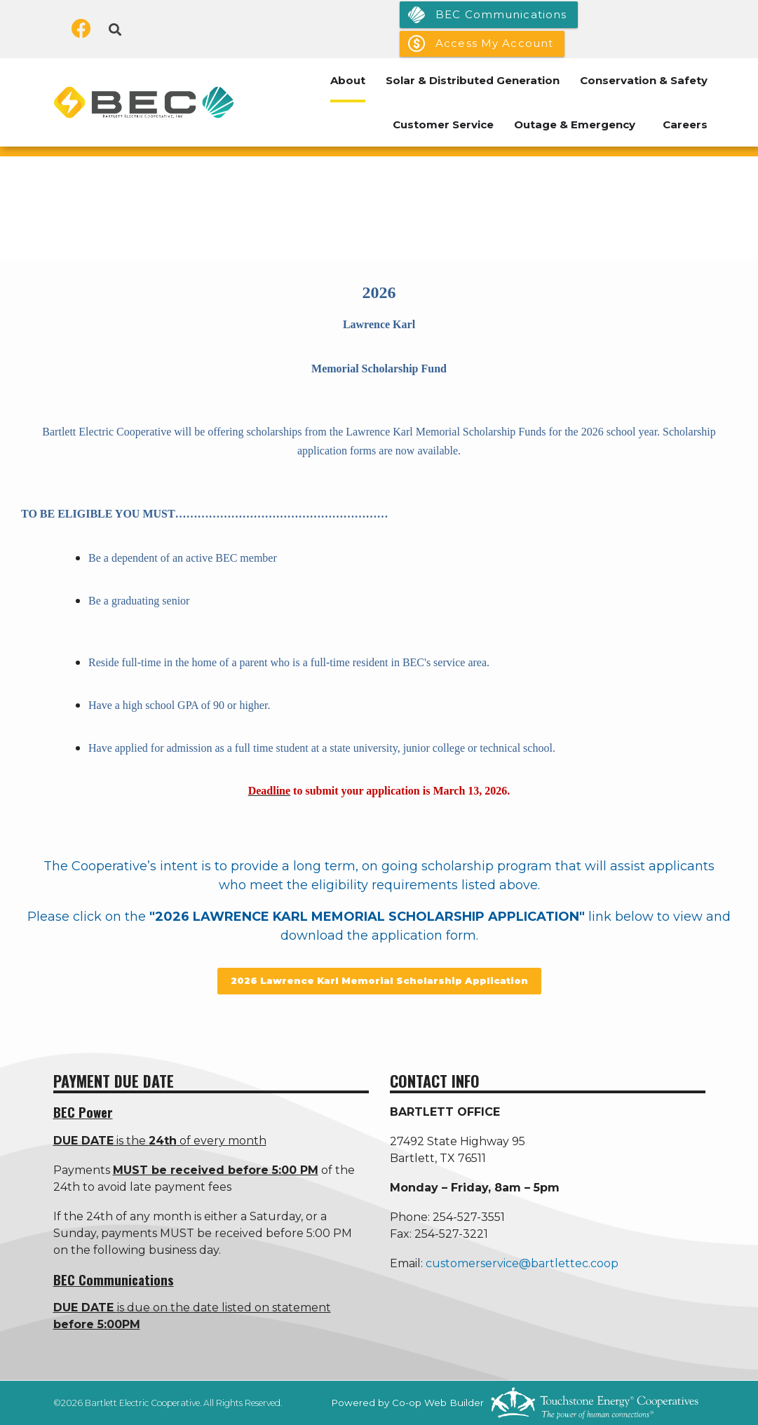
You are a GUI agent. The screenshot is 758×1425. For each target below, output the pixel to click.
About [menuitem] (347, 80)
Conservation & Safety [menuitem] (644, 80)
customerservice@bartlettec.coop (522, 1263)
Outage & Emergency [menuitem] (574, 124)
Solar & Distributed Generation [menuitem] (473, 80)
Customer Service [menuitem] (443, 124)
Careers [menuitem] (685, 124)
